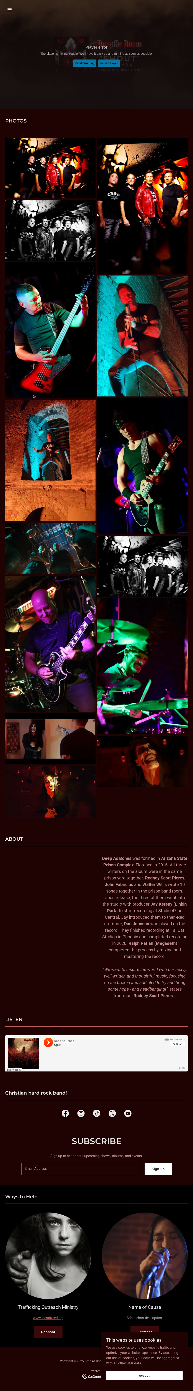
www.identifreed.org (48, 1318)
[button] (26, 9)
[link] (65, 1114)
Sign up (158, 1169)
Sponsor (48, 1332)
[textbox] (80, 1169)
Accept (144, 1375)
